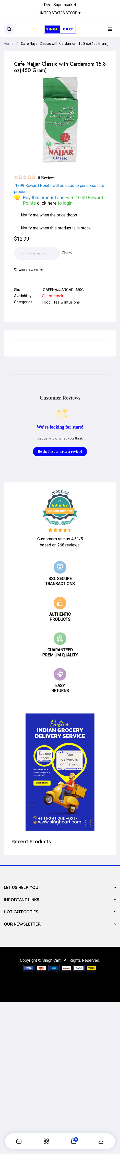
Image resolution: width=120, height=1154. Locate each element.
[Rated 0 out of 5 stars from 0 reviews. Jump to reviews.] (34, 177)
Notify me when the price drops (49, 215)
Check (67, 253)
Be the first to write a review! (60, 452)
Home (9, 44)
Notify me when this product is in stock (56, 228)
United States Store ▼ (60, 13)
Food (46, 302)
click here (47, 203)
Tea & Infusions (66, 302)
